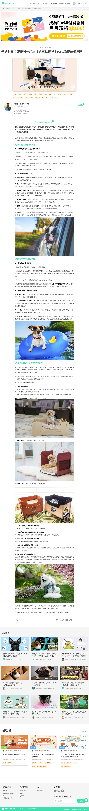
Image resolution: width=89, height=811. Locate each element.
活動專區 (54, 3)
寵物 (56, 97)
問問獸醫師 (23, 790)
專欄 (39, 3)
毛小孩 (51, 97)
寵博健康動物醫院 (41, 766)
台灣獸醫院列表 (7, 798)
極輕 (35, 94)
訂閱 (81, 801)
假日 (14, 97)
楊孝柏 (16, 104)
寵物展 (9, 763)
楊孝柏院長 (38, 717)
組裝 (31, 94)
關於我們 (5, 790)
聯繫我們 (40, 790)
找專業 (22, 796)
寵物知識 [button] (32, 3)
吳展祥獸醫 (68, 717)
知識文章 (8, 8)
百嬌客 (66, 94)
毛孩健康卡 (47, 763)
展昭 (4, 763)
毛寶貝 (31, 97)
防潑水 (40, 94)
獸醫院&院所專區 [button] (64, 3)
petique (60, 94)
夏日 (46, 94)
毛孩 (26, 97)
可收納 (19, 94)
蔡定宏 (63, 763)
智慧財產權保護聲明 (82, 809)
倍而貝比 (34, 763)
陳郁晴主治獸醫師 (69, 659)
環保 (55, 94)
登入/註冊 (77, 3)
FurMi (33, 766)
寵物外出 (37, 97)
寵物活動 (20, 97)
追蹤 (80, 104)
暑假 (14, 94)
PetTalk (8, 659)
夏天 (50, 94)
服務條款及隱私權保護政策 (69, 809)
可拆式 (25, 94)
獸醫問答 (46, 3)
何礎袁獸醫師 (39, 688)
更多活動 (82, 731)
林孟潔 (40, 763)
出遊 (71, 94)
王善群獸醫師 (9, 717)
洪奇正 (8, 688)
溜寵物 (22, 793)
